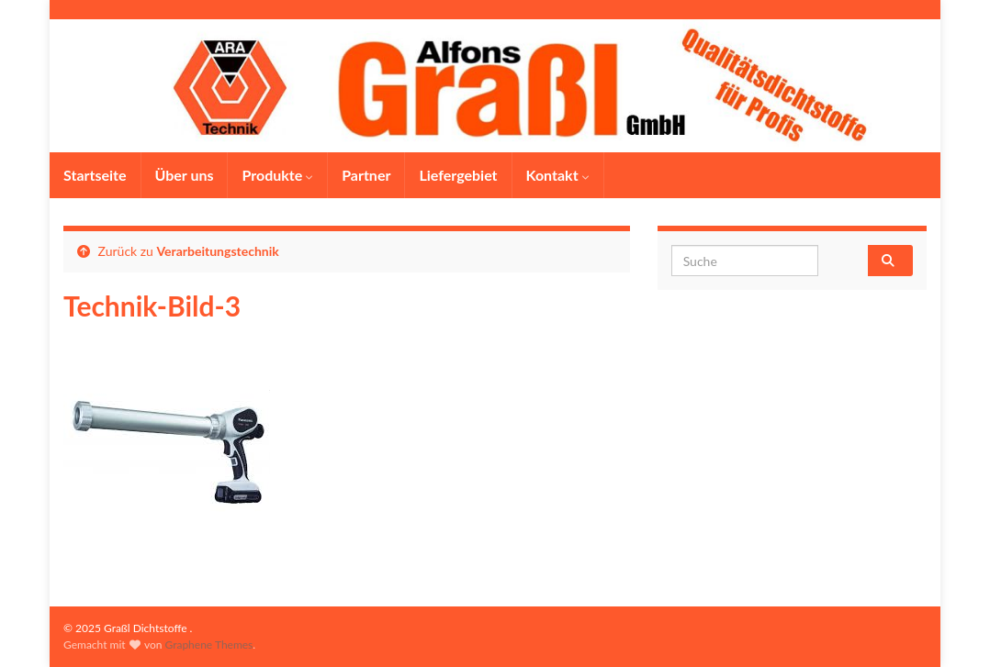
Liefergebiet (458, 174)
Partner (366, 174)
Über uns (184, 174)
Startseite (95, 174)
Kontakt (558, 174)
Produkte (277, 174)
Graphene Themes (208, 644)
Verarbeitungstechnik (218, 251)
